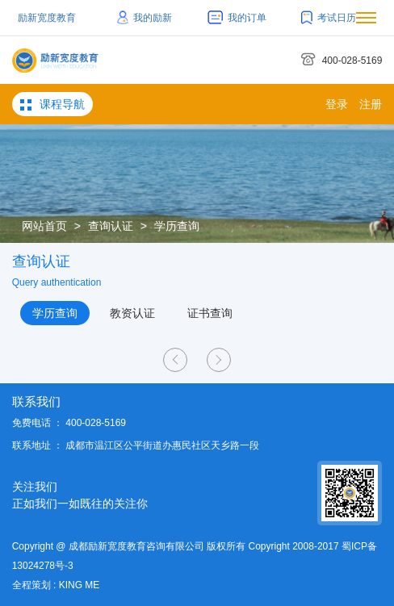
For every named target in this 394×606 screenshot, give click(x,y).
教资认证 (132, 313)
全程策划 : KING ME (56, 585)
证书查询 (210, 313)
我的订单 (236, 17)
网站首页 (44, 225)
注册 (370, 104)
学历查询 (176, 225)
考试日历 (328, 17)
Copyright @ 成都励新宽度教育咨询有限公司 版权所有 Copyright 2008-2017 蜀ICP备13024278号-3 (194, 556)
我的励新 (145, 17)
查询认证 (110, 225)
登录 (336, 104)
